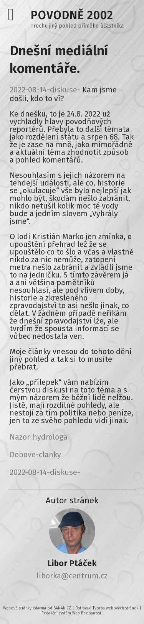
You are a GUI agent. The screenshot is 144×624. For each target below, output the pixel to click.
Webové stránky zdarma (24, 608)
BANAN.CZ (62, 608)
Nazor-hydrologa (39, 437)
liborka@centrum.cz (72, 575)
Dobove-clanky (35, 454)
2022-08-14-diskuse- (45, 89)
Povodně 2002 (72, 15)
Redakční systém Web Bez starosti (72, 613)
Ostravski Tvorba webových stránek (106, 608)
